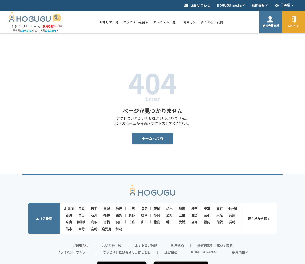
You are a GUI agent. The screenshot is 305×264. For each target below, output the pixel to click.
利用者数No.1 (51, 26)
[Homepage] (35, 20)
